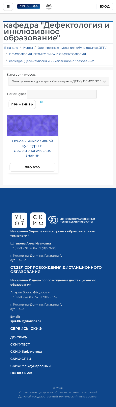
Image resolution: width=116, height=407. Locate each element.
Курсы (28, 48)
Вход (105, 6)
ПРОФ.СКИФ (21, 373)
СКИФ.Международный (30, 366)
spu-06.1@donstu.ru (25, 321)
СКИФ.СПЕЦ (20, 359)
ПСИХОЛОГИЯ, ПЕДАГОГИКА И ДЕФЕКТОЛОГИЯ (47, 54)
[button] (42, 104)
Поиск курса (16, 94)
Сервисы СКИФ (26, 328)
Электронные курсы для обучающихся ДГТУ (72, 48)
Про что (32, 167)
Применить (22, 104)
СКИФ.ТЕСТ (20, 344)
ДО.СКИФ (18, 337)
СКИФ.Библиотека (26, 351)
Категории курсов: (21, 74)
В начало (11, 48)
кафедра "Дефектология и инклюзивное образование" (51, 61)
